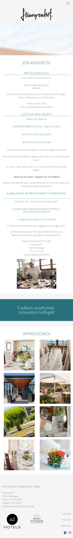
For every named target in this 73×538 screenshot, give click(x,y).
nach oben (66, 513)
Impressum (66, 520)
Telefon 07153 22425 (12, 499)
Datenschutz (66, 525)
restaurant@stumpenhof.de (39, 186)
